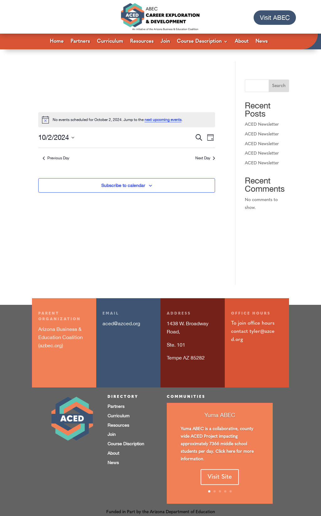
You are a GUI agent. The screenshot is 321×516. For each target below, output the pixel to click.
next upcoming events (163, 108)
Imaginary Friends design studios (217, 508)
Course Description (199, 41)
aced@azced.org (121, 311)
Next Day (205, 146)
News (261, 41)
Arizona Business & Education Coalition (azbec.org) (60, 325)
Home (57, 41)
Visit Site (220, 474)
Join (165, 41)
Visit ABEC (275, 17)
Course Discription (126, 431)
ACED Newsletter (262, 112)
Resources (142, 41)
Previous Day (56, 146)
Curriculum (110, 41)
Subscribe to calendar (123, 173)
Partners (80, 41)
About (242, 41)
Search (279, 74)
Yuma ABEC (219, 412)
